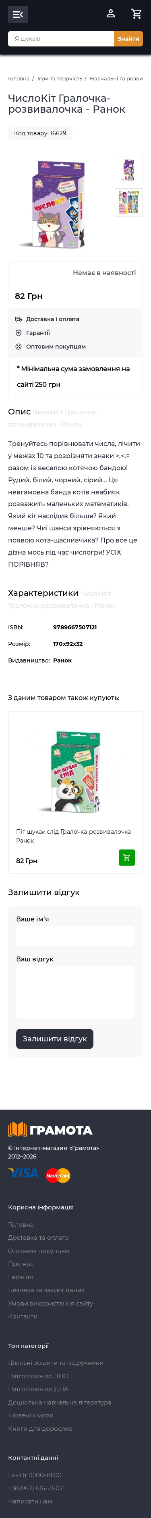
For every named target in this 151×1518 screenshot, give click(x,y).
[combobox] (61, 38)
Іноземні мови (31, 1415)
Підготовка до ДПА (38, 1389)
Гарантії (38, 332)
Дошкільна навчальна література (60, 1402)
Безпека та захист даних (46, 1290)
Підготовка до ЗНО (38, 1376)
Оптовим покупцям (56, 346)
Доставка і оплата (52, 319)
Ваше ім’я (75, 930)
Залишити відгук (55, 1038)
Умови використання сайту (50, 1303)
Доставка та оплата (38, 1237)
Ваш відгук (75, 987)
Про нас (20, 1264)
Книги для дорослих (40, 1428)
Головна (19, 78)
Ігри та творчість (59, 78)
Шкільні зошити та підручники (55, 1363)
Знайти (128, 38)
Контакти (22, 1316)
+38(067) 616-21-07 (35, 1488)
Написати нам (30, 1501)
